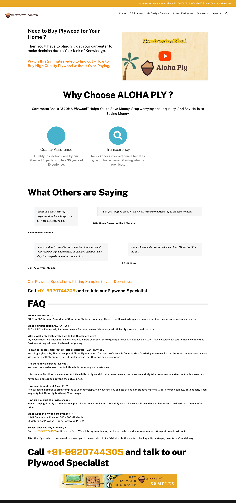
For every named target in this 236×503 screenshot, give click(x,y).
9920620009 (180, 3)
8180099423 (195, 3)
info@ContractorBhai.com (218, 3)
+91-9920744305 (56, 290)
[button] (226, 13)
